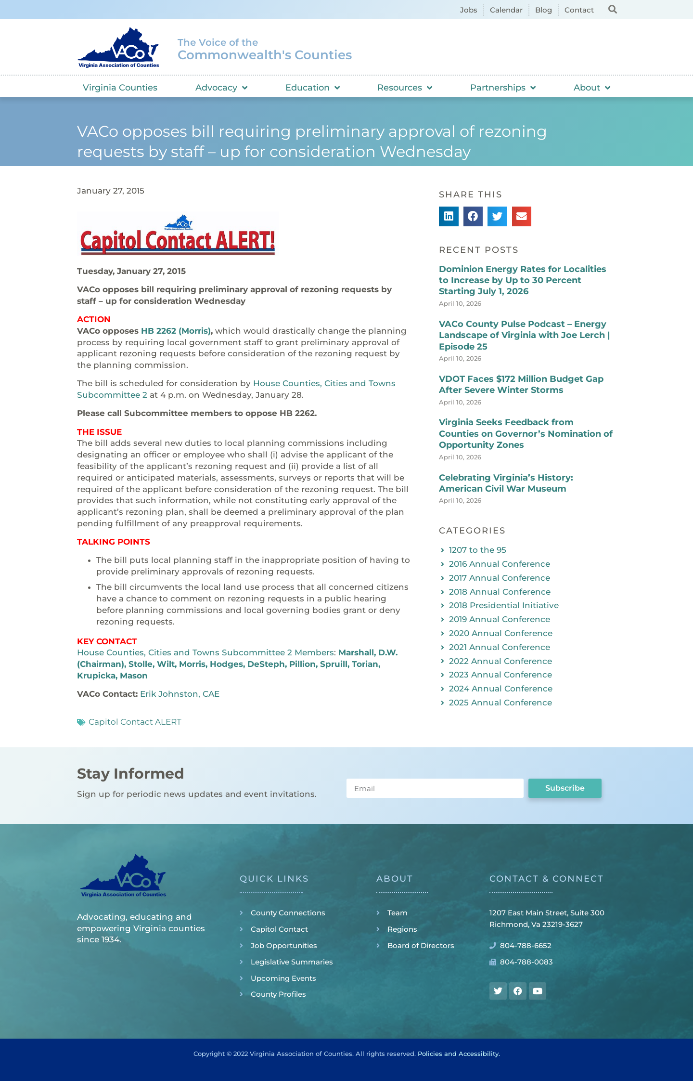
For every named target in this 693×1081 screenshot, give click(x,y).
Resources (404, 87)
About (592, 87)
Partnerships (503, 87)
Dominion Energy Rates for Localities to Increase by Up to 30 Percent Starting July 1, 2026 (522, 280)
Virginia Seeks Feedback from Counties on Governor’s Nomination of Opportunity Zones (526, 433)
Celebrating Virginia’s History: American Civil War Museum (506, 483)
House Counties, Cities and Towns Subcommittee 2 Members (205, 652)
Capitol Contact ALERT (135, 722)
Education (312, 87)
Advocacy (221, 87)
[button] (612, 9)
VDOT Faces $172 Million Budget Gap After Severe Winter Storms (521, 384)
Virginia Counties (120, 87)
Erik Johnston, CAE (179, 694)
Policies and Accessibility (458, 1053)
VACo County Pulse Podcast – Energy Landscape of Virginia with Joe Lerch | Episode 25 (524, 335)
